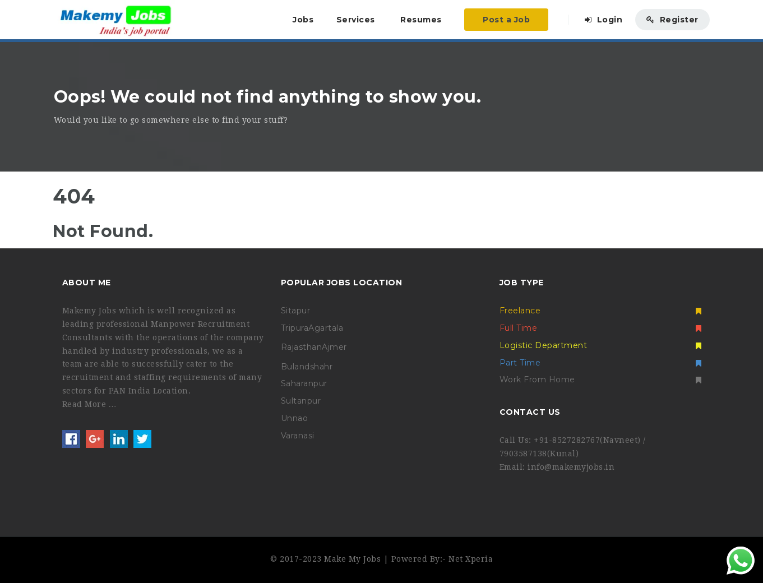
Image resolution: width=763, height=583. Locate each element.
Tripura (295, 328)
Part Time (600, 363)
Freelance (600, 311)
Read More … (89, 404)
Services (355, 20)
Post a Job (506, 20)
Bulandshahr (307, 367)
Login (604, 20)
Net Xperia (470, 558)
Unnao (294, 418)
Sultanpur (301, 401)
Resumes (421, 20)
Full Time (600, 328)
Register (672, 20)
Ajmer (334, 347)
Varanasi (298, 436)
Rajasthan (301, 347)
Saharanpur (304, 383)
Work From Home (600, 379)
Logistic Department (600, 345)
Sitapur (296, 311)
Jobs (303, 20)
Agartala (325, 328)
